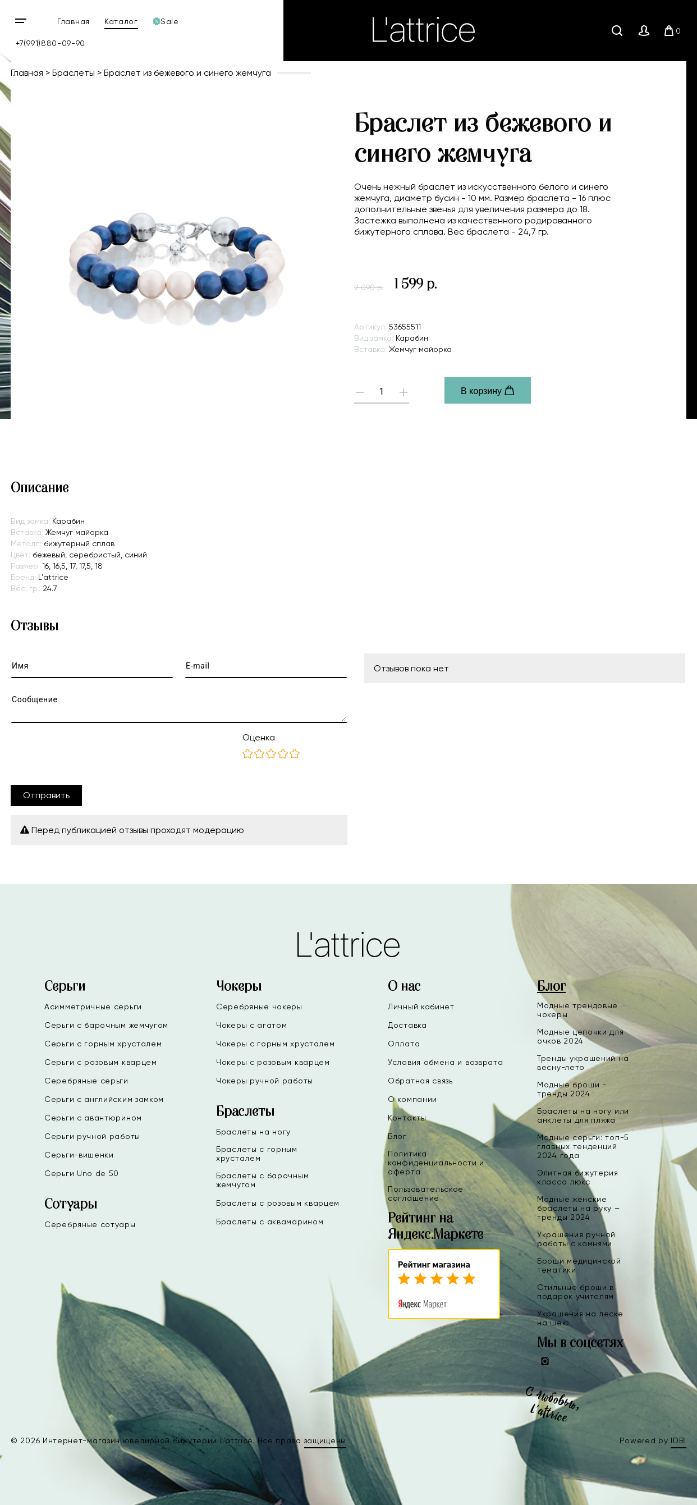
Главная (73, 21)
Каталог (121, 21)
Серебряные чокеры (259, 1006)
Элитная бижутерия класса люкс (577, 1177)
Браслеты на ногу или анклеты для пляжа (583, 1115)
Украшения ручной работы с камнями (576, 1239)
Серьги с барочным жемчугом (106, 1025)
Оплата (404, 1043)
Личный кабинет (421, 1006)
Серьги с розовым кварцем (100, 1062)
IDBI (678, 1440)
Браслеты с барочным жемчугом (262, 1180)
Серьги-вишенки (79, 1154)
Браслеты (73, 72)
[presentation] (96, 754)
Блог (397, 1136)
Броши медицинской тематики (579, 1265)
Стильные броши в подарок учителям (575, 1292)
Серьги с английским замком (104, 1099)
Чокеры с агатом (251, 1025)
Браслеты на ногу (253, 1131)
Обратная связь (420, 1080)
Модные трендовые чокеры (577, 1010)
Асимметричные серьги (93, 1006)
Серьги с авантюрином (93, 1117)
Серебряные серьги (86, 1080)
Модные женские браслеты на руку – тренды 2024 (578, 1208)
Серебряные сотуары (90, 1224)
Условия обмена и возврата (445, 1062)
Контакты (407, 1117)
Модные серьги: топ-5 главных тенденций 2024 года (583, 1146)
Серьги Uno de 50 (81, 1173)
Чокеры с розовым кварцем (273, 1062)
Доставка (407, 1025)
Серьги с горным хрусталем (103, 1043)
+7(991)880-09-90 (50, 43)
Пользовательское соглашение (426, 1193)
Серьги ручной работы (92, 1136)
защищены (325, 1440)
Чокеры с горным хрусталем (275, 1043)
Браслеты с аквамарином (269, 1221)
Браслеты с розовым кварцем (278, 1202)
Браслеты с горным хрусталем (256, 1154)
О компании (412, 1099)
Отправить (46, 795)
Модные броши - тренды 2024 (572, 1089)
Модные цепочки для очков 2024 (580, 1036)
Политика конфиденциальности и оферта (436, 1162)
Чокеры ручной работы (264, 1080)
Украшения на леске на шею (580, 1318)
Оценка (258, 737)
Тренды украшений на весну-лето (583, 1063)
